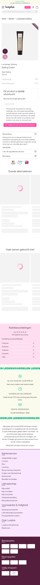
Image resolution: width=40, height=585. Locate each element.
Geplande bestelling (9, 497)
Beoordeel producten (10, 500)
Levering (5, 467)
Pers (3, 464)
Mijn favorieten (7, 494)
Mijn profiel (6, 488)
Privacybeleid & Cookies (10, 516)
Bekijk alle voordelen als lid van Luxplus (20, 445)
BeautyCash (6, 476)
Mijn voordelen (7, 491)
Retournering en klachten (11, 470)
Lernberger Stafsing (24, 18)
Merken (11, 18)
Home (4, 18)
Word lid (27, 7)
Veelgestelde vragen (9, 458)
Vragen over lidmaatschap (11, 473)
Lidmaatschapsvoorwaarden (12, 513)
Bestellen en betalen (9, 479)
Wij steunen (6, 528)
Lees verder (6, 147)
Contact (5, 461)
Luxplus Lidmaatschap (10, 525)
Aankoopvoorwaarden (10, 510)
